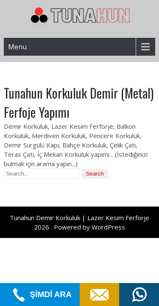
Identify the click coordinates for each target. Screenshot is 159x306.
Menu (17, 46)
